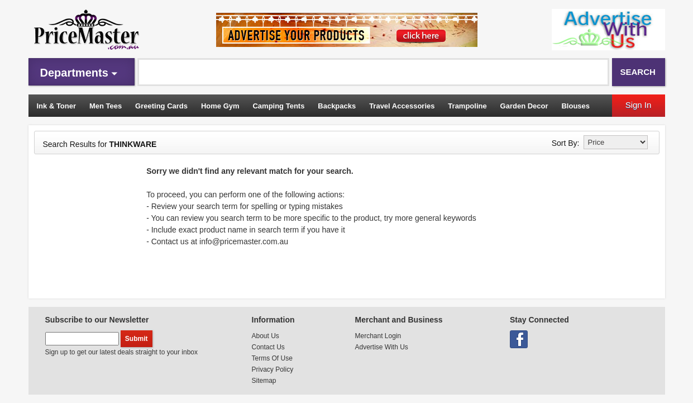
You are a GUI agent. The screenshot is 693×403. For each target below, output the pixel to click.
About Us (265, 336)
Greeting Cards (161, 106)
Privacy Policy (273, 369)
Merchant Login (378, 336)
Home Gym (220, 106)
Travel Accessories (401, 106)
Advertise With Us (381, 347)
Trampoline (467, 106)
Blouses (575, 106)
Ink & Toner (57, 106)
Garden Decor (524, 106)
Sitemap (264, 381)
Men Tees (105, 106)
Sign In (638, 105)
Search (638, 72)
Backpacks (337, 106)
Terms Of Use (272, 358)
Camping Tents (278, 106)
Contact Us (268, 347)
